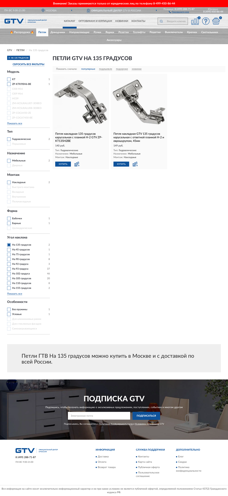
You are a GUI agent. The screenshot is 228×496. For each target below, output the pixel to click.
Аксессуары (114, 40)
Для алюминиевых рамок (26, 319)
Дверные (17, 165)
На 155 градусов (21, 288)
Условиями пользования (147, 424)
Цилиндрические (22, 228)
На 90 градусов (21, 259)
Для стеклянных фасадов (26, 324)
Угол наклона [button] (17, 237)
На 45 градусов (21, 249)
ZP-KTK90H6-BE (21, 84)
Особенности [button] (17, 302)
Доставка (103, 457)
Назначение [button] (16, 153)
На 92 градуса (20, 264)
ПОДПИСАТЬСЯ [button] (146, 416)
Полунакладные (21, 201)
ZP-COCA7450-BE (22, 118)
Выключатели (174, 32)
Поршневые (19, 144)
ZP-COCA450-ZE (21, 113)
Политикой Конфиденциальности (116, 424)
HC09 (15, 98)
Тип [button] (9, 131)
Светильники (209, 32)
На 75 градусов (21, 254)
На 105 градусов (21, 278)
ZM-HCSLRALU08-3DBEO (27, 108)
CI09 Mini (17, 94)
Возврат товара (107, 467)
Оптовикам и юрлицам (95, 21)
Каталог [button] (69, 21)
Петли (42, 32)
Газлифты (139, 32)
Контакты (138, 21)
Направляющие (79, 32)
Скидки (182, 462)
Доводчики (57, 32)
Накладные (18, 182)
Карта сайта (145, 462)
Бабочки (17, 218)
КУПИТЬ (63, 164)
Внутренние (19, 197)
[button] (179, 12)
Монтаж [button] (13, 175)
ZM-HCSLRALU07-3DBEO (27, 103)
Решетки (155, 32)
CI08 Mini (17, 89)
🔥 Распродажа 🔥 (22, 32)
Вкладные (18, 192)
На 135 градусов (21, 245)
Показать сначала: (66, 69)
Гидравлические (21, 139)
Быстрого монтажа (23, 187)
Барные (16, 223)
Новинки (121, 21)
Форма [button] (12, 211)
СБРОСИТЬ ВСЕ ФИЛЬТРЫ (28, 64)
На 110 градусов (21, 283)
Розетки (123, 32)
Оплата (102, 462)
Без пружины (19, 309)
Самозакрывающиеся (24, 328)
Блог (181, 457)
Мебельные (18, 160)
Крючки (192, 32)
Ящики (109, 32)
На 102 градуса (21, 273)
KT (13, 79)
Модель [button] (13, 72)
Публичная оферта (149, 467)
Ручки (97, 32)
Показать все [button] (14, 123)
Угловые (17, 314)
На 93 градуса (20, 269)
